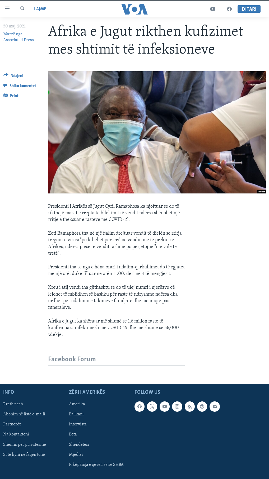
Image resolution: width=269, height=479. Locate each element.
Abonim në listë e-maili (24, 414)
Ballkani (76, 414)
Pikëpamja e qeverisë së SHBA (96, 464)
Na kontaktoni (16, 434)
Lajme (40, 9)
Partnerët (12, 424)
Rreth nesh (13, 404)
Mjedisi (76, 454)
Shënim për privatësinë (24, 444)
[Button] (13, 76)
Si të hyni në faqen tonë (24, 454)
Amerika (77, 404)
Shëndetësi (79, 444)
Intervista (78, 424)
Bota (73, 434)
